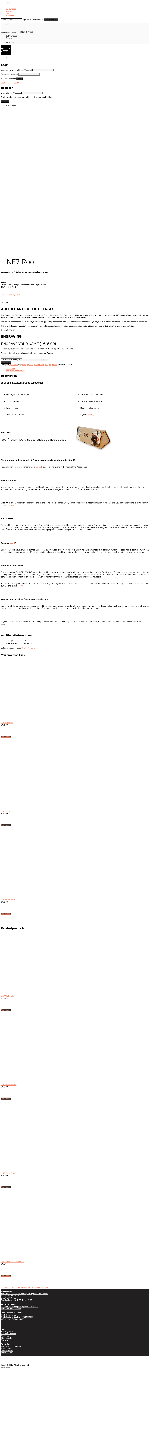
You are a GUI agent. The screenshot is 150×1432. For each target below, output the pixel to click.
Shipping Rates (7, 1332)
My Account (10, 15)
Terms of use (6, 1353)
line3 (24, 365)
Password (9, 74)
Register (9, 11)
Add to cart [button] (6, 737)
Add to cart (6, 362)
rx (50, 365)
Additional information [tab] (15, 371)
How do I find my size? (10, 295)
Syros (38, 467)
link (21, 586)
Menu (8, 3)
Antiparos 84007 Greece (11, 1309)
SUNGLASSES (11, 9)
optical (30, 365)
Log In (8, 13)
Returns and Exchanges (11, 1346)
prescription (39, 365)
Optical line (13, 365)
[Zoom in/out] (2, 1367)
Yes (10, 330)
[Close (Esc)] (9, 1367)
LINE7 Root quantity (9, 360)
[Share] (7, 1367)
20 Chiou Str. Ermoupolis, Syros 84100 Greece (19, 1307)
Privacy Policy (6, 1348)
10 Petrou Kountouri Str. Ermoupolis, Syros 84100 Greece (24, 1294)
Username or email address (16, 70)
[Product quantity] (30, 360)
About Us (5, 1336)
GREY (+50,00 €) (29, 648)
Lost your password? (10, 83)
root (46, 365)
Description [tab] (10, 369)
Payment (5, 1340)
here (12, 505)
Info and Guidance (8, 1334)
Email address (11, 93)
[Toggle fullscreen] (4, 1367)
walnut (54, 365)
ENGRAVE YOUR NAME (28, 344)
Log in (19, 79)
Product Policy (7, 1351)
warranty (90, 415)
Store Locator (7, 1338)
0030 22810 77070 (25, 32)
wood (12, 543)
